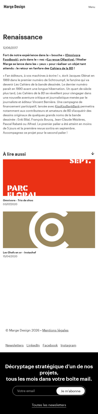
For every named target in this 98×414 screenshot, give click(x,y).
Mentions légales (55, 330)
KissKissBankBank (67, 106)
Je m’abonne (70, 391)
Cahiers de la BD (61, 68)
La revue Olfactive (60, 59)
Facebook (50, 345)
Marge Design (14, 6)
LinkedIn (33, 345)
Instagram (68, 345)
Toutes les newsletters (49, 405)
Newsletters (14, 345)
